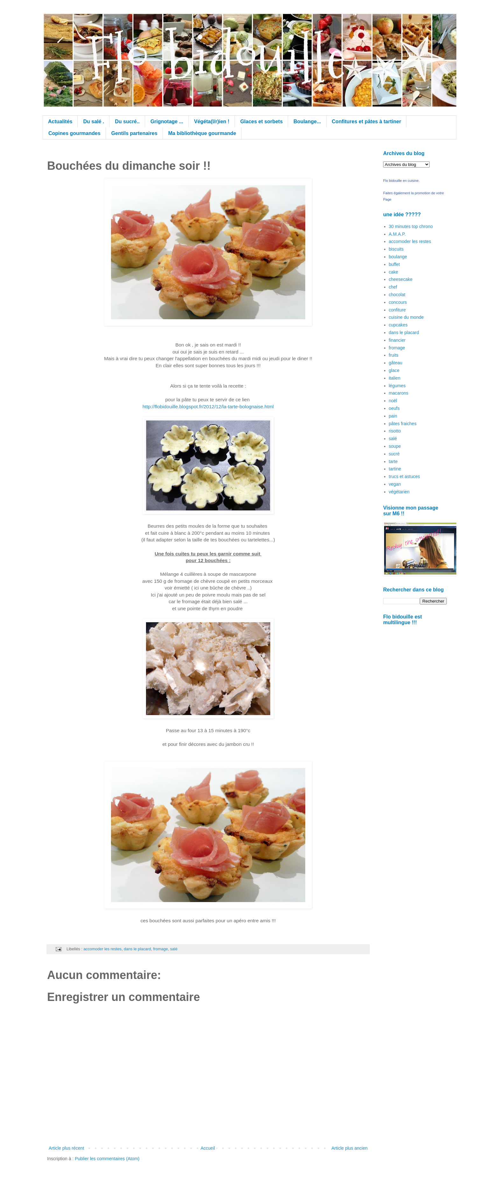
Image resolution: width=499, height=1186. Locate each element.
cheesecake (401, 279)
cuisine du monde (406, 317)
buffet (394, 264)
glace (394, 370)
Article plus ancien (349, 1148)
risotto (395, 430)
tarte (393, 461)
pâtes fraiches (403, 423)
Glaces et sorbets (261, 121)
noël (393, 400)
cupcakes (398, 324)
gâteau (396, 362)
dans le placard (137, 949)
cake (393, 272)
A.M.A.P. (397, 234)
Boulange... (307, 121)
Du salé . (93, 121)
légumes (397, 385)
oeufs (394, 408)
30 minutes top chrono (411, 226)
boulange (398, 256)
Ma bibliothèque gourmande (202, 133)
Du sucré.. (127, 121)
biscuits (396, 249)
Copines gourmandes (74, 133)
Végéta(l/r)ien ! (211, 121)
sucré (394, 453)
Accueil (207, 1148)
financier (397, 340)
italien (395, 378)
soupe (395, 446)
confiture (397, 309)
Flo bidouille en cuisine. (401, 180)
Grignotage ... (167, 121)
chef (393, 286)
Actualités (60, 121)
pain (393, 415)
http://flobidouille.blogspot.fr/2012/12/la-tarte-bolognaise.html (208, 406)
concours (398, 302)
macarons (398, 393)
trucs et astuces (404, 476)
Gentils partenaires (134, 133)
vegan (395, 484)
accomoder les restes (102, 949)
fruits (393, 355)
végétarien (399, 491)
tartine (395, 468)
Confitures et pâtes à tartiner (366, 121)
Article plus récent (66, 1148)
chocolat (397, 294)
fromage (160, 949)
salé (174, 949)
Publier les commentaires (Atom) (107, 1158)
